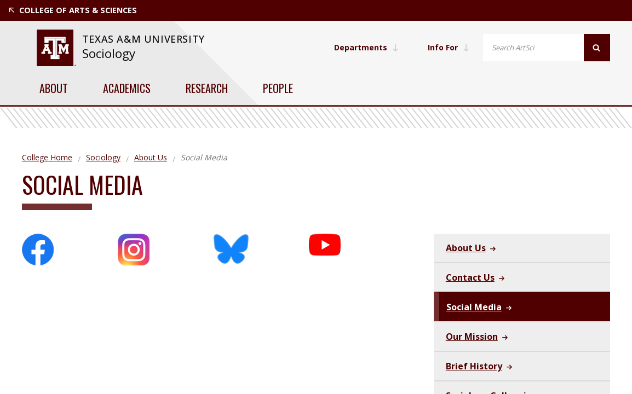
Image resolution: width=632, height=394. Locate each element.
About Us (150, 157)
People (278, 88)
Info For (448, 47)
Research (207, 88)
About (53, 88)
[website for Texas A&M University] (56, 48)
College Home (47, 157)
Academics (127, 88)
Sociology (108, 53)
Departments (365, 47)
